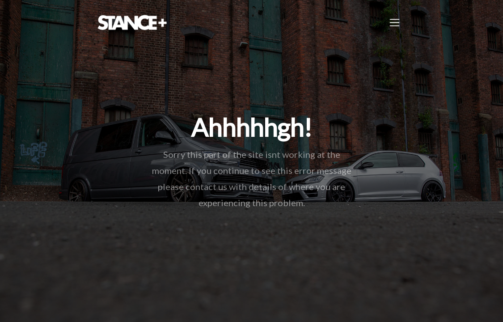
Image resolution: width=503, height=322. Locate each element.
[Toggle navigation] (394, 22)
